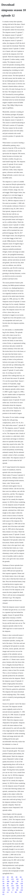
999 (12, 877)
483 (17, 890)
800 (16, 892)
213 (8, 892)
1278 (12, 879)
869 (8, 885)
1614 (8, 890)
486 (8, 883)
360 (18, 881)
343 (22, 879)
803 (8, 887)
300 (16, 877)
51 (11, 892)
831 (3, 881)
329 (22, 885)
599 (3, 885)
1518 (4, 890)
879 (22, 887)
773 (22, 881)
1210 (20, 892)
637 (8, 879)
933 (3, 877)
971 (3, 879)
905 (12, 883)
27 (13, 890)
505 (8, 877)
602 (21, 877)
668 (18, 887)
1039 (21, 883)
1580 (17, 885)
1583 (17, 883)
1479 (12, 885)
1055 (17, 879)
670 (3, 894)
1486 (4, 887)
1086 (8, 881)
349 (3, 883)
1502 (13, 887)
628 (3, 892)
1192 (21, 890)
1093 (13, 881)
